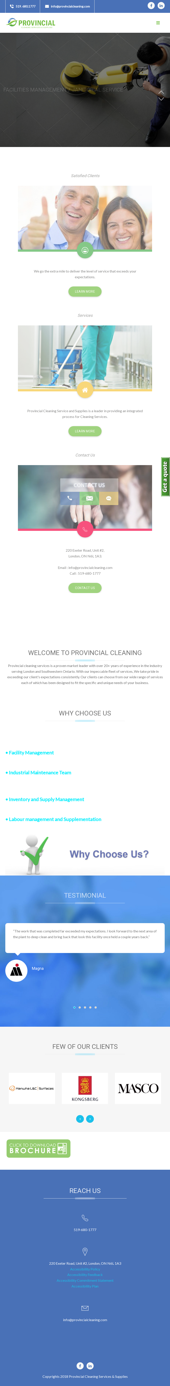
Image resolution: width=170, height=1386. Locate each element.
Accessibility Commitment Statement (85, 1280)
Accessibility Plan (85, 1286)
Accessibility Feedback (85, 1274)
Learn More (85, 291)
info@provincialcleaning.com (70, 6)
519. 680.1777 (25, 6)
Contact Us (85, 588)
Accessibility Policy (85, 1269)
